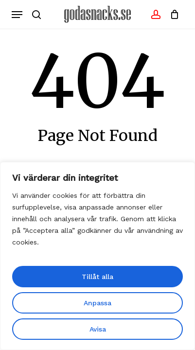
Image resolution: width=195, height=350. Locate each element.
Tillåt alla (97, 276)
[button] (17, 14)
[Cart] (172, 14)
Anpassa (97, 303)
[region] (97, 256)
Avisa (97, 329)
